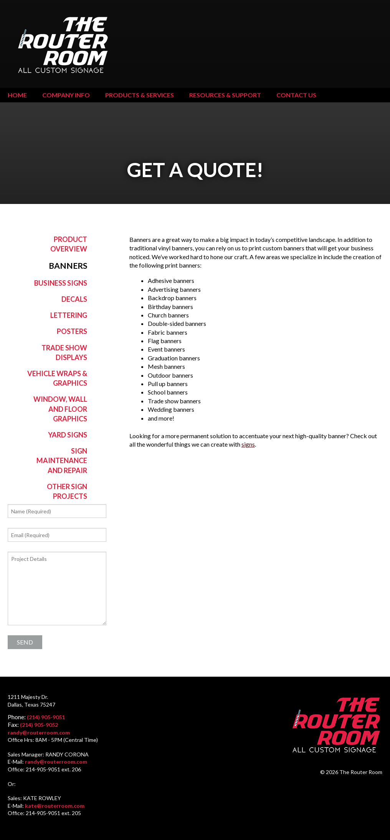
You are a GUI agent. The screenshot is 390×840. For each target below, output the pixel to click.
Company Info (66, 95)
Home (17, 95)
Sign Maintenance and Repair (61, 460)
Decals (74, 299)
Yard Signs (67, 435)
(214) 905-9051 (46, 717)
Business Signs (60, 283)
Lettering (68, 315)
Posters (72, 331)
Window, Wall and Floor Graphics (60, 408)
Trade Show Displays (64, 353)
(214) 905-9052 (39, 725)
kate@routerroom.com (54, 805)
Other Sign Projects (67, 491)
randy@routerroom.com (39, 732)
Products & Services (139, 95)
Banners (68, 266)
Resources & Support (225, 95)
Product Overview (68, 244)
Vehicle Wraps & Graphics (57, 378)
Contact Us (296, 95)
